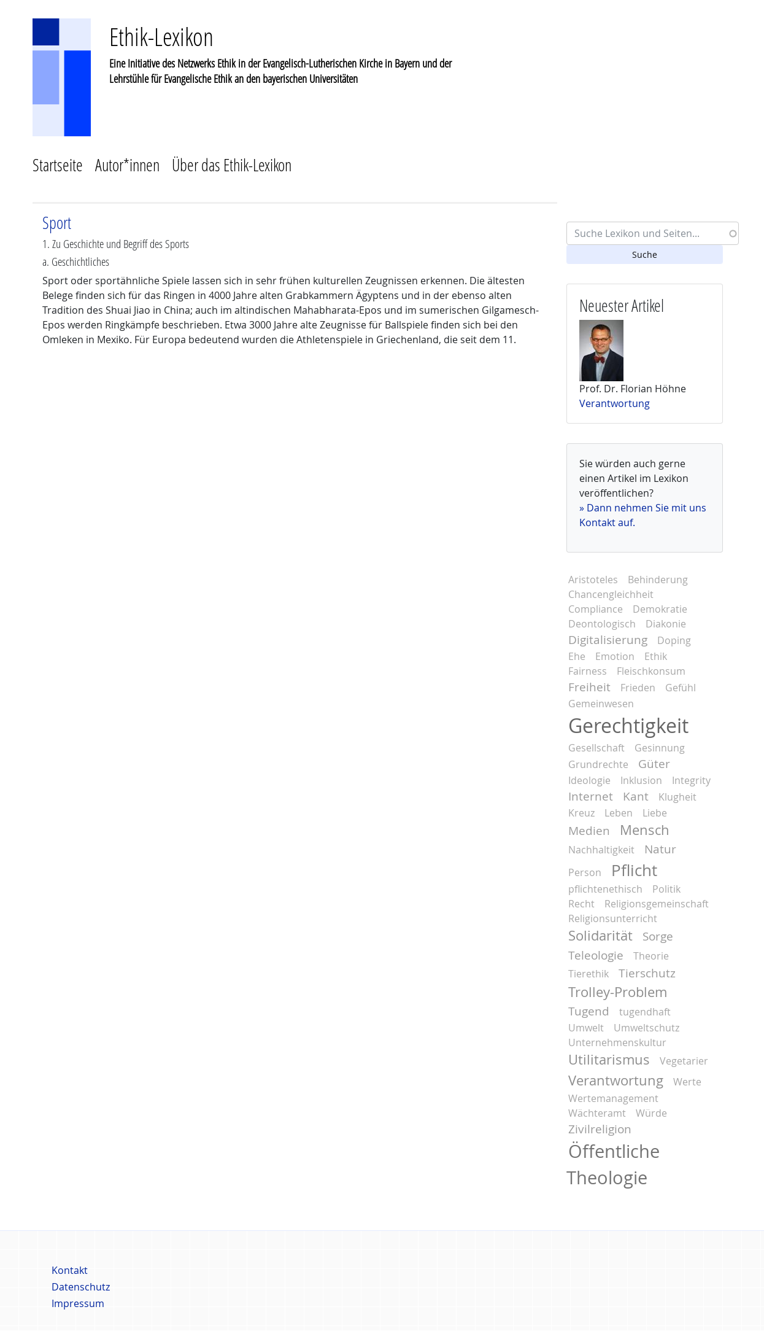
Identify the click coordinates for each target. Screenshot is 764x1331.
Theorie (651, 956)
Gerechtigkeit (628, 725)
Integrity (691, 780)
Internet (590, 796)
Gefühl (680, 687)
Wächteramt (597, 1113)
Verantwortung (614, 403)
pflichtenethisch (605, 889)
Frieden (637, 687)
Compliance (595, 609)
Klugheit (677, 797)
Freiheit (589, 687)
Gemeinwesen (601, 703)
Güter (654, 764)
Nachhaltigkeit (601, 849)
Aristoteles (593, 579)
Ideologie (589, 780)
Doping (674, 640)
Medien (589, 831)
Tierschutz (647, 973)
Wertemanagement (613, 1098)
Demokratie (660, 609)
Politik (666, 889)
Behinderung (658, 579)
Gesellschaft (596, 748)
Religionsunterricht (612, 918)
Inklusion (641, 780)
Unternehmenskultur (617, 1042)
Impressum (78, 1303)
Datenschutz (81, 1287)
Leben (618, 813)
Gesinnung (660, 748)
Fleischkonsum (651, 671)
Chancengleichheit (611, 594)
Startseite (58, 165)
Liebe (654, 813)
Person (584, 872)
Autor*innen (127, 165)
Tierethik (588, 973)
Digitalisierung (607, 640)
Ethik (655, 656)
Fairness (587, 671)
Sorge (657, 936)
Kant (636, 796)
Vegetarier (684, 1061)
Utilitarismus (609, 1059)
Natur (660, 849)
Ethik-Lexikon (161, 36)
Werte (687, 1081)
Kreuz (581, 813)
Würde (651, 1113)
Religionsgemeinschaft (656, 903)
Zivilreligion (599, 1129)
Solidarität (600, 935)
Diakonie (666, 624)
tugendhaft (645, 1012)
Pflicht (634, 870)
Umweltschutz (646, 1027)
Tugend (588, 1011)
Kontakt (70, 1270)
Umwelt (586, 1027)
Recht (581, 903)
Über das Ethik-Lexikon (231, 165)
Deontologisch (602, 624)
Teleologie (595, 955)
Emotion (615, 656)
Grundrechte (598, 764)
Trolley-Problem (617, 992)
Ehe (576, 656)
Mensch (644, 830)
